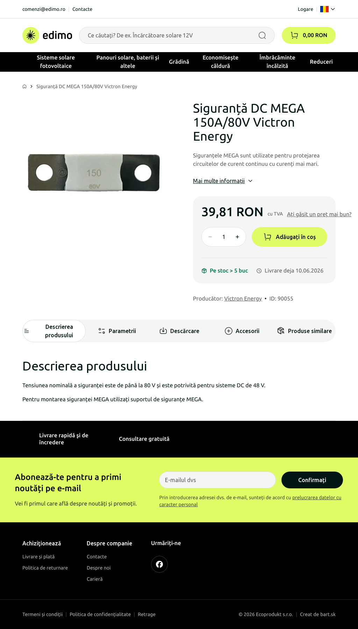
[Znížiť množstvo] (210, 236)
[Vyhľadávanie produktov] (177, 35)
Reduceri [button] (321, 62)
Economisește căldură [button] (220, 62)
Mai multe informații (223, 181)
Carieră (94, 579)
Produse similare (304, 331)
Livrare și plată (38, 556)
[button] (294, 35)
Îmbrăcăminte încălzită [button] (277, 62)
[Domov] (47, 35)
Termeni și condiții (42, 614)
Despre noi (99, 568)
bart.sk (328, 614)
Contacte (82, 9)
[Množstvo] (224, 236)
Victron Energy (243, 299)
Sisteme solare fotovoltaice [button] (56, 62)
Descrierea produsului (48, 331)
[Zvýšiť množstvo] (237, 236)
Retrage (147, 614)
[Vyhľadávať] (262, 35)
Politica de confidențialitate (100, 614)
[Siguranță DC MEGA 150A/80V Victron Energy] (93, 172)
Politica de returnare (45, 568)
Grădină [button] (179, 62)
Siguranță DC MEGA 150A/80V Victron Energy (86, 86)
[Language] (328, 9)
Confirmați (312, 480)
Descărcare (179, 331)
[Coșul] (309, 35)
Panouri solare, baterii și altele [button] (127, 62)
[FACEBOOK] (159, 564)
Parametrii (117, 331)
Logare (305, 9)
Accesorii (241, 331)
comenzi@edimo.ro (43, 9)
